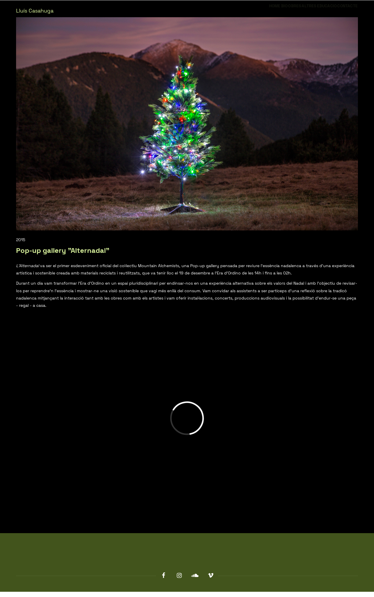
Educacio (313, 11)
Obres (264, 11)
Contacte (343, 11)
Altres (287, 11)
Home (229, 11)
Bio (246, 11)
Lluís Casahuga (34, 10)
